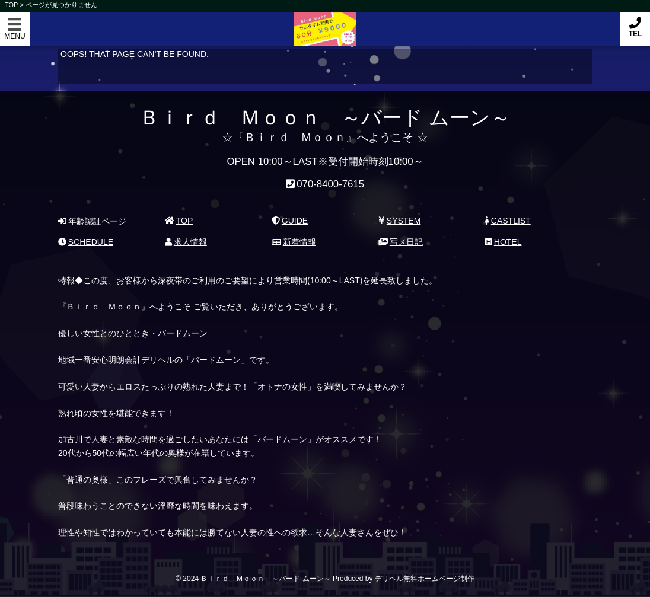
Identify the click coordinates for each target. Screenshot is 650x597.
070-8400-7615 (330, 184)
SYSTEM (399, 220)
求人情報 (186, 242)
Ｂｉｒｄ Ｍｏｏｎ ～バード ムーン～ (325, 22)
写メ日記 (400, 242)
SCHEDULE (85, 242)
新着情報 (294, 242)
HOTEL (503, 242)
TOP (179, 220)
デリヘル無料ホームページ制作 (424, 578)
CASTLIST (508, 220)
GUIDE (290, 220)
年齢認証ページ (92, 221)
